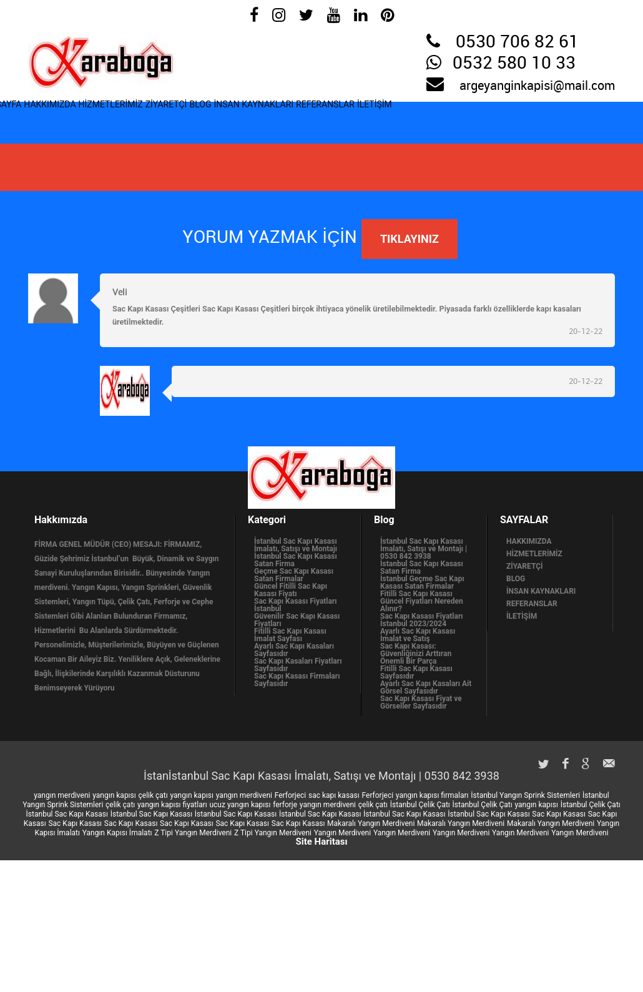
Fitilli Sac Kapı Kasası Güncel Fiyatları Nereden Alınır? (421, 601)
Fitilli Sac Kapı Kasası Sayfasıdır (416, 672)
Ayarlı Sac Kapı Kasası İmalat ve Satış (417, 635)
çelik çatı (153, 795)
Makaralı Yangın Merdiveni (371, 823)
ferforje (285, 804)
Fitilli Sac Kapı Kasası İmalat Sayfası (290, 635)
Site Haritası (321, 841)
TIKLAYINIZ (409, 238)
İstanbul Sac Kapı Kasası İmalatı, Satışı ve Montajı (295, 545)
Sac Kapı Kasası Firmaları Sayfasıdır (297, 680)
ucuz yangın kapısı (239, 804)
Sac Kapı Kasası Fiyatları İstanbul (295, 605)
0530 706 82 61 (517, 42)
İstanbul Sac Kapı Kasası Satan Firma (295, 560)
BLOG (290, 119)
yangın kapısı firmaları (432, 795)
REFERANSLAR (460, 119)
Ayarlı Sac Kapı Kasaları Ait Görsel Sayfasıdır (425, 687)
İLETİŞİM (530, 119)
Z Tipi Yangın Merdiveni (193, 832)
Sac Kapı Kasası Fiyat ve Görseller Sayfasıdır (421, 702)
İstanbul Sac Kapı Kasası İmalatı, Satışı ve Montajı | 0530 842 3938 (423, 549)
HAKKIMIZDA (80, 119)
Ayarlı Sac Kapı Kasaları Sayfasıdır (294, 650)
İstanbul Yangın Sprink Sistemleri (525, 795)
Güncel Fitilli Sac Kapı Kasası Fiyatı (290, 590)
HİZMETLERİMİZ (162, 119)
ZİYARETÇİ (239, 119)
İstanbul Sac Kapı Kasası (67, 814)
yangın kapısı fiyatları (172, 804)
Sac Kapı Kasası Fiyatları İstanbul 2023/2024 (421, 620)
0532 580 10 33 (514, 63)
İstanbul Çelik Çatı (420, 804)
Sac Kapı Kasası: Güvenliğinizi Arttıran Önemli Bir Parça (415, 653)
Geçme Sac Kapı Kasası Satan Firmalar (293, 575)
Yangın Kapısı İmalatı (117, 832)
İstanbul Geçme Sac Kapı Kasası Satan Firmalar (422, 582)
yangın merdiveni (62, 795)
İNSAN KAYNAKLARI (364, 119)
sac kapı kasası (334, 795)
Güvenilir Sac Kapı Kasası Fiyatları (297, 620)
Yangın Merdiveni (342, 832)
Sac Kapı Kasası (559, 814)
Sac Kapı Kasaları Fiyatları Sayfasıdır (297, 665)
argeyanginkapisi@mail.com (537, 86)
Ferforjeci (291, 795)
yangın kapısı (114, 795)
